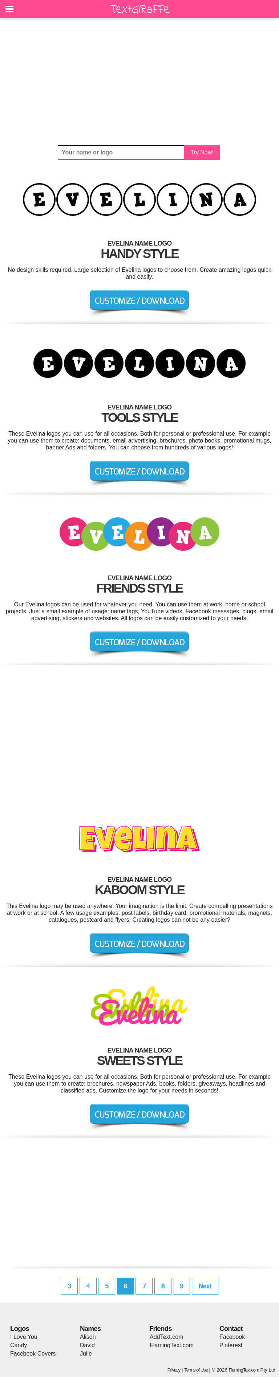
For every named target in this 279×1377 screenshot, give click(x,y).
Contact (231, 1328)
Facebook (232, 1337)
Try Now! (201, 152)
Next (205, 1286)
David (87, 1345)
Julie (86, 1353)
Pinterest (230, 1345)
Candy (18, 1345)
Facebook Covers (33, 1353)
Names (90, 1328)
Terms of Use (196, 1370)
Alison (88, 1337)
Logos (19, 1328)
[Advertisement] (139, 82)
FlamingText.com (172, 1345)
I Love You (23, 1337)
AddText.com (166, 1337)
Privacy (174, 1370)
